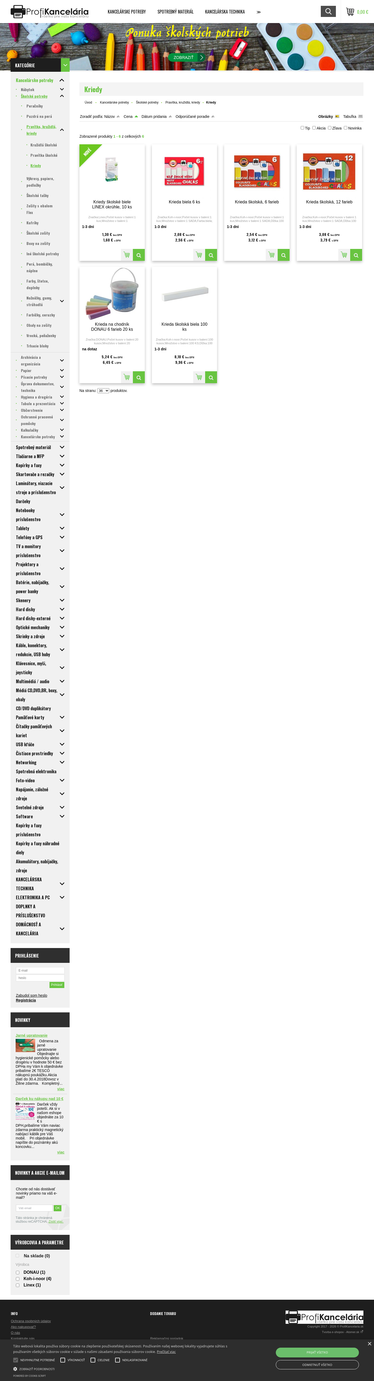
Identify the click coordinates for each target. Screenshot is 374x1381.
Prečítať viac (166, 1351)
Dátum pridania (154, 116)
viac (60, 1089)
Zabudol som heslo (31, 995)
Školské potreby (147, 102)
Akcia (321, 128)
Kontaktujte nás (23, 1338)
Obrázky (325, 116)
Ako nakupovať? (23, 1327)
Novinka (355, 128)
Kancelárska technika (225, 11)
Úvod (88, 102)
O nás (15, 1333)
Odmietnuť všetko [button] (317, 1365)
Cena (128, 116)
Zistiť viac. (56, 1221)
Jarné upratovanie (32, 1035)
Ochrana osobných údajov (31, 1321)
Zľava (336, 128)
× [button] (369, 1344)
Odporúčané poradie (193, 116)
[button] (126, 1368)
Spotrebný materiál (175, 11)
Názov (109, 116)
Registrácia (26, 1000)
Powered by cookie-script (29, 1376)
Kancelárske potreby (127, 11)
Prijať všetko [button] (317, 1352)
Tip (307, 128)
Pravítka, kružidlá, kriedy (182, 102)
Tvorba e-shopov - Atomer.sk (342, 1332)
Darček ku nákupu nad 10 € (40, 1099)
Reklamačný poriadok (166, 1338)
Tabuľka (349, 116)
